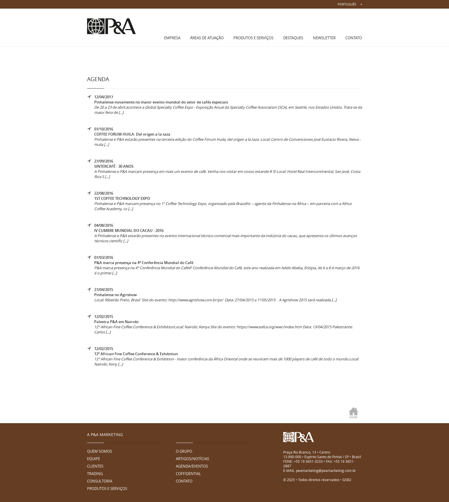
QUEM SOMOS (99, 451)
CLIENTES (95, 466)
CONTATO (353, 37)
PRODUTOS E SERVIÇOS (253, 37)
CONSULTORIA (99, 481)
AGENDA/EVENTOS (192, 466)
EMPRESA (172, 37)
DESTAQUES (293, 37)
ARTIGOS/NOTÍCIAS (192, 458)
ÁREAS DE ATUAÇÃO (207, 37)
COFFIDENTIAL (188, 473)
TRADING (95, 473)
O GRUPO (184, 451)
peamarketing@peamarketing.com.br (326, 470)
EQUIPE (93, 458)
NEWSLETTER (324, 37)
